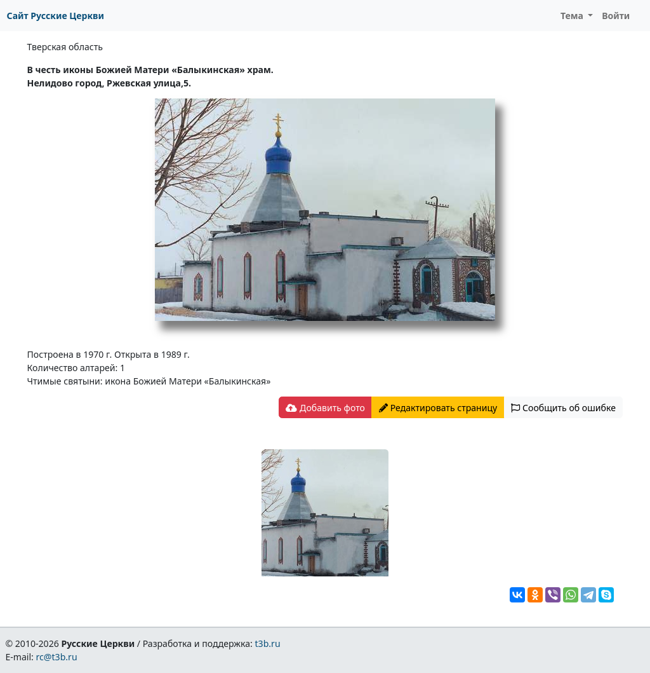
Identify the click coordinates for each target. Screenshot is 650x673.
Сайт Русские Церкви (55, 16)
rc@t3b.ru (56, 657)
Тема (573, 16)
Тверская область (65, 47)
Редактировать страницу (438, 408)
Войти (616, 16)
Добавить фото (325, 408)
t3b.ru (268, 643)
